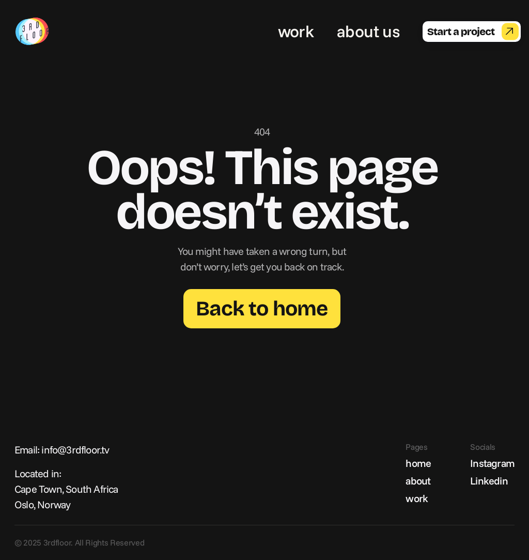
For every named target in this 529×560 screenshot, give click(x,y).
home (418, 463)
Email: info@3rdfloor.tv (62, 449)
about (418, 480)
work (296, 31)
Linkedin (489, 480)
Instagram (492, 463)
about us (368, 31)
